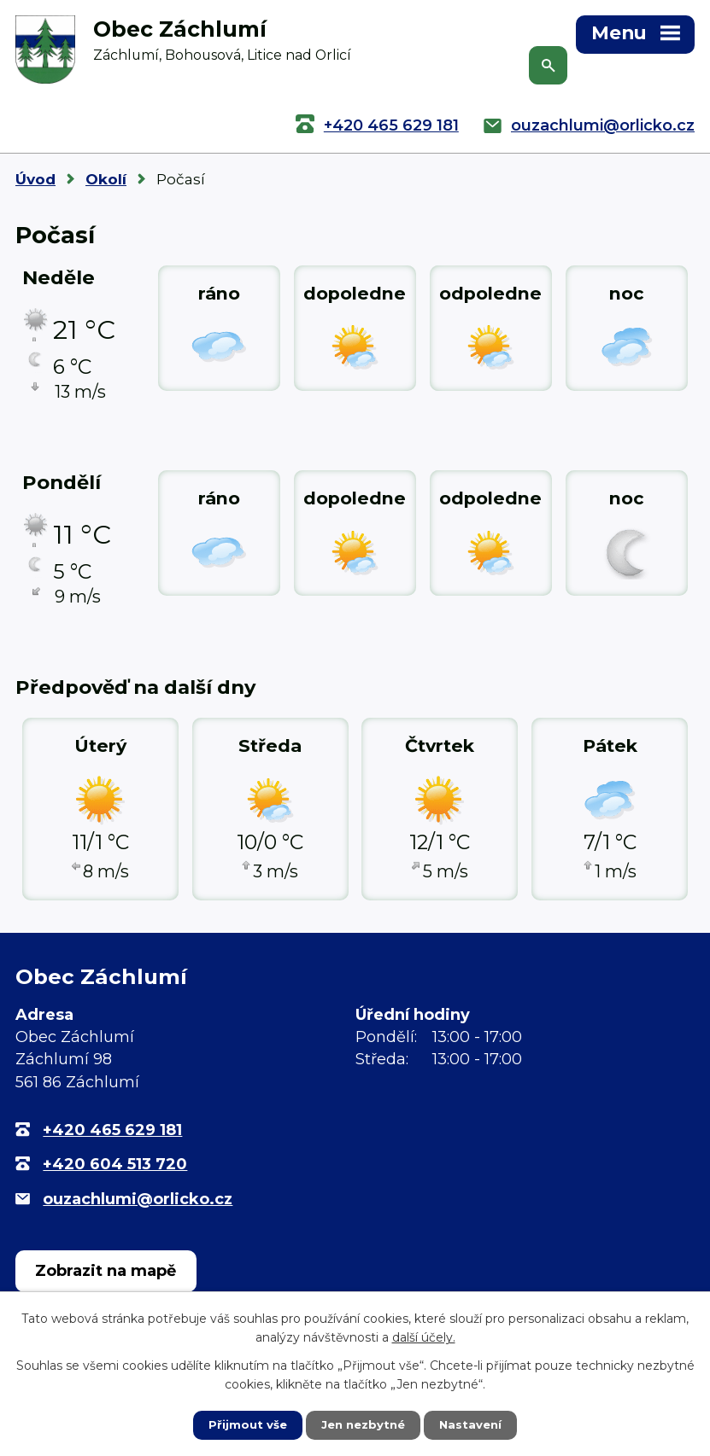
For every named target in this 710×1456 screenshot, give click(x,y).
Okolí (105, 179)
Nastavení (474, 1424)
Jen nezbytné (363, 1424)
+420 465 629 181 (391, 125)
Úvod (35, 179)
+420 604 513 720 (115, 1164)
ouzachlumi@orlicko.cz (603, 125)
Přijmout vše (243, 1424)
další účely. (423, 1336)
